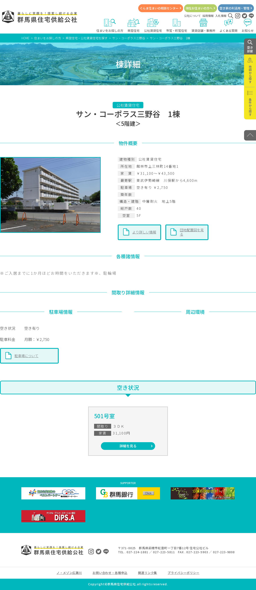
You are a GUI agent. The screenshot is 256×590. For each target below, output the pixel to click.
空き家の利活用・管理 (234, 8)
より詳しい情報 (144, 232)
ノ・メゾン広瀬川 (69, 573)
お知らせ (248, 25)
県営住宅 (134, 25)
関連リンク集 (147, 573)
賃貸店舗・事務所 (203, 25)
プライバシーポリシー (183, 573)
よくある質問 (228, 25)
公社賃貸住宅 (153, 25)
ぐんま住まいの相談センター (159, 8)
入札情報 (220, 16)
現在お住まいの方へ (199, 8)
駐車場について (26, 355)
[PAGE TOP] (250, 135)
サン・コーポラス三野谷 (128, 38)
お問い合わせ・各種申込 (110, 573)
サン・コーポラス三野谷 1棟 (170, 38)
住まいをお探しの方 (109, 25)
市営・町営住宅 (176, 25)
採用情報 (208, 16)
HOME (25, 38)
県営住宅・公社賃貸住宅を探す (87, 38)
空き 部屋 (250, 46)
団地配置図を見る (192, 232)
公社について (192, 16)
